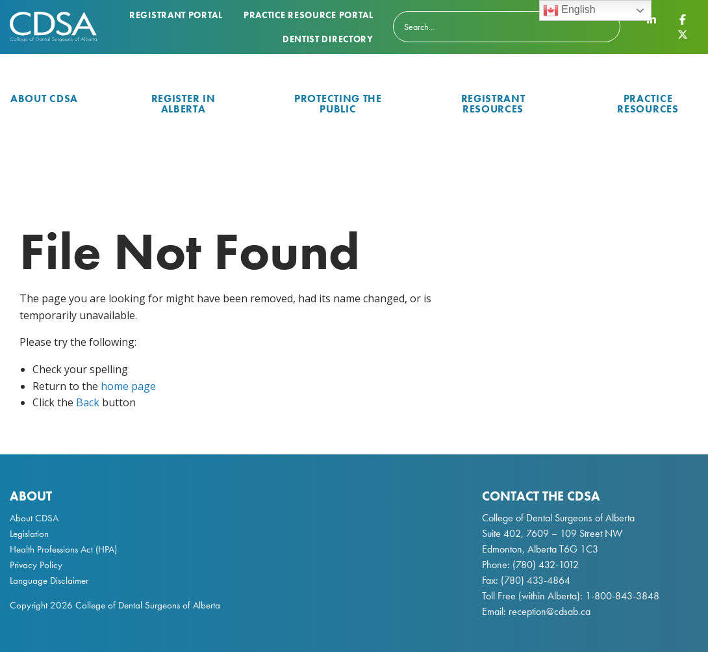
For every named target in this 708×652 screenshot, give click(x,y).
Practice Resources (647, 104)
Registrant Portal (176, 15)
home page (128, 386)
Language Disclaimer (49, 580)
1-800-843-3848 (621, 596)
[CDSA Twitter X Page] (682, 34)
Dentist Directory (328, 39)
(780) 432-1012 (545, 564)
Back (87, 402)
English (569, 10)
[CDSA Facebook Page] (682, 19)
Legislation (29, 533)
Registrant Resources (493, 104)
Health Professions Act (51, 549)
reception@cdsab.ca (549, 611)
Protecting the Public (338, 104)
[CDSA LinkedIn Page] (651, 19)
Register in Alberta (183, 104)
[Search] (506, 26)
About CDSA (44, 98)
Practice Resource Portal (308, 15)
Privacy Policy (36, 564)
